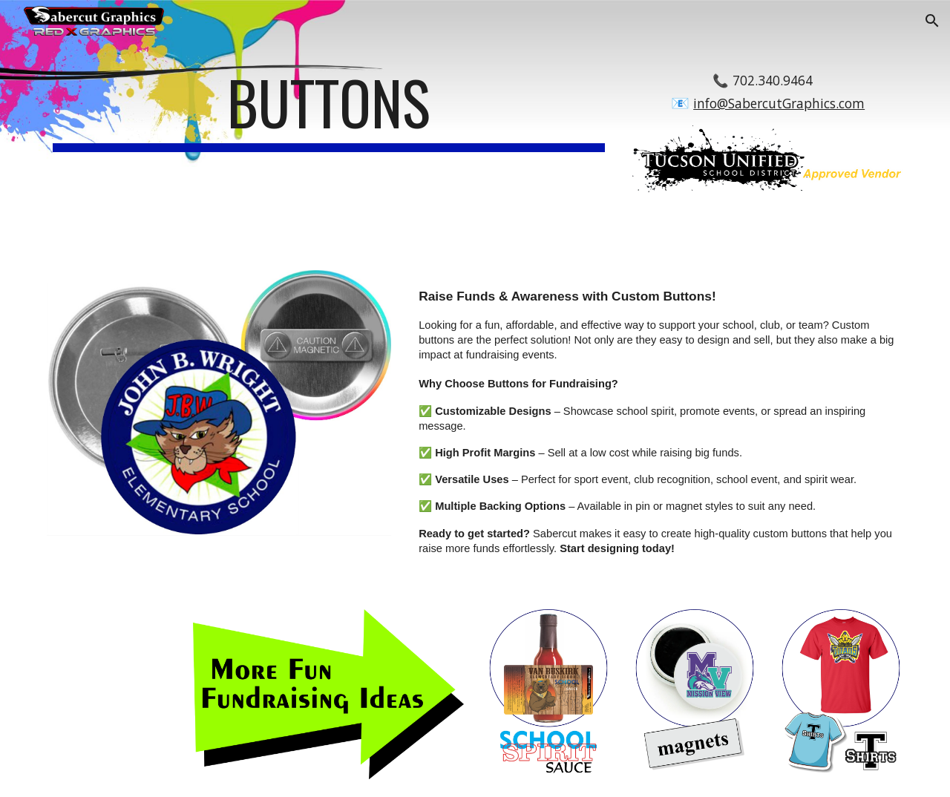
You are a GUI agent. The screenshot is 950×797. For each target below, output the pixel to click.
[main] (329, 109)
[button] (932, 21)
